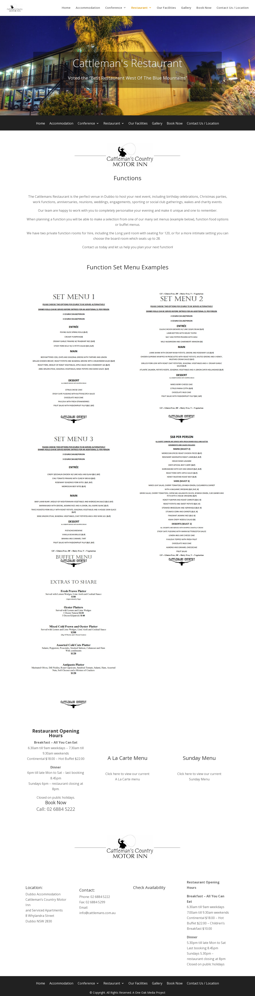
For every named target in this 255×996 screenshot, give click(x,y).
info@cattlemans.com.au (97, 913)
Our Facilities (166, 8)
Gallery (186, 8)
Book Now (203, 8)
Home (66, 8)
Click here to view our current (127, 774)
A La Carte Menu (127, 757)
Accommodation (88, 8)
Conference (113, 8)
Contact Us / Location (233, 8)
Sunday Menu (199, 757)
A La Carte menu (127, 779)
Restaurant (139, 8)
